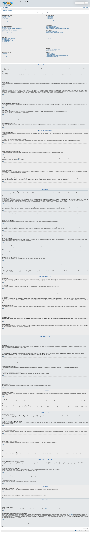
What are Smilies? (5, 55)
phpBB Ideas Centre (46, 508)
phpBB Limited (29, 503)
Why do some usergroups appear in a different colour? (54, 21)
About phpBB (73, 503)
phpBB (19, 159)
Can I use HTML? (4, 54)
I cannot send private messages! (51, 26)
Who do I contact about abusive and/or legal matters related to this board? (57, 55)
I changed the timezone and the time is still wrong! (9, 30)
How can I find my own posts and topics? (52, 39)
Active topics (10, 10)
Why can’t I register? (5, 18)
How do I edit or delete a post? (6, 39)
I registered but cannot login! (6, 19)
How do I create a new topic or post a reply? (8, 38)
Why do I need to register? (6, 16)
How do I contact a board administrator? (52, 56)
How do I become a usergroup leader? (52, 20)
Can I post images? (5, 56)
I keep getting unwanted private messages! (52, 27)
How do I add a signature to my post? (7, 40)
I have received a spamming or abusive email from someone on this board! (57, 28)
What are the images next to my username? (8, 32)
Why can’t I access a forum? (6, 44)
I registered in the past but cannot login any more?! (9, 21)
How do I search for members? (50, 38)
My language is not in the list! (6, 31)
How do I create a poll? (5, 41)
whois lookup (71, 514)
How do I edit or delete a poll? (6, 43)
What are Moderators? (49, 17)
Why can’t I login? (4, 20)
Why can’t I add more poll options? (7, 42)
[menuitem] (7, 7)
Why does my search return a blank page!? (52, 37)
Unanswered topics (4, 10)
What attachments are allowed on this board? (53, 49)
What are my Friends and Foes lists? (51, 31)
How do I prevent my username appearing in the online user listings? (12, 28)
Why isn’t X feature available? (50, 54)
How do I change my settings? (6, 27)
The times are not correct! (6, 29)
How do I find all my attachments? (51, 50)
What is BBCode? (4, 53)
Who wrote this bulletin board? (50, 53)
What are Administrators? (50, 16)
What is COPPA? (4, 17)
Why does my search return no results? (52, 36)
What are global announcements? (7, 57)
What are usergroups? (49, 18)
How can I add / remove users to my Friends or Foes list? (54, 32)
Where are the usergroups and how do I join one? (53, 19)
